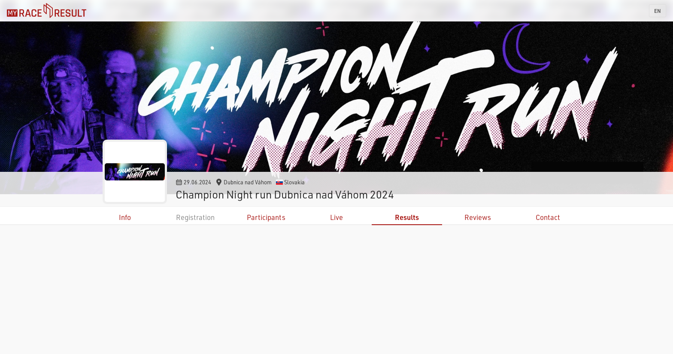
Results (407, 217)
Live (336, 217)
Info (125, 217)
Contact (548, 217)
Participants (266, 217)
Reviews (477, 217)
